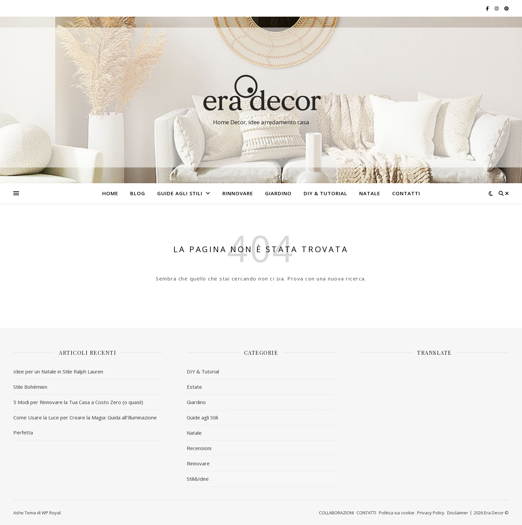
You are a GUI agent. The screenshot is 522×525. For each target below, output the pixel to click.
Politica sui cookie (396, 513)
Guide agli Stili (179, 193)
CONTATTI (406, 193)
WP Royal (51, 513)
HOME (110, 193)
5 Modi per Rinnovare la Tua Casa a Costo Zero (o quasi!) (78, 402)
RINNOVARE (237, 193)
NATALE (369, 193)
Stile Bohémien (30, 386)
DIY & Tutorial (325, 193)
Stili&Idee (198, 478)
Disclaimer (457, 513)
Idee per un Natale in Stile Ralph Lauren (58, 371)
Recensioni (199, 448)
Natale (194, 432)
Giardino (196, 402)
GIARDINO (278, 193)
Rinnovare (198, 463)
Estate (194, 386)
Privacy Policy (430, 513)
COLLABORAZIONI (336, 513)
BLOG (137, 193)
